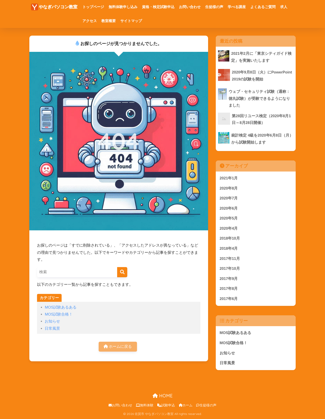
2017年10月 (230, 269)
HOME (163, 396)
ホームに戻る (118, 346)
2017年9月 (229, 279)
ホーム (186, 406)
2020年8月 (229, 188)
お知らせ (52, 321)
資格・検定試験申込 (158, 7)
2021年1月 (229, 178)
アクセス (89, 21)
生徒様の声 (214, 7)
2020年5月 (229, 218)
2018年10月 (230, 239)
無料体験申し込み (123, 7)
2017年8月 (229, 289)
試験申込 (166, 406)
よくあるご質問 (263, 7)
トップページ (93, 7)
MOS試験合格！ (59, 314)
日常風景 (52, 328)
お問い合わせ (190, 7)
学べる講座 (237, 7)
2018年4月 (229, 249)
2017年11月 (230, 259)
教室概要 (108, 21)
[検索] (122, 272)
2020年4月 (229, 229)
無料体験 (144, 406)
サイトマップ (131, 21)
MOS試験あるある (61, 307)
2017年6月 (229, 299)
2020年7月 (229, 198)
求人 (283, 7)
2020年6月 (229, 208)
